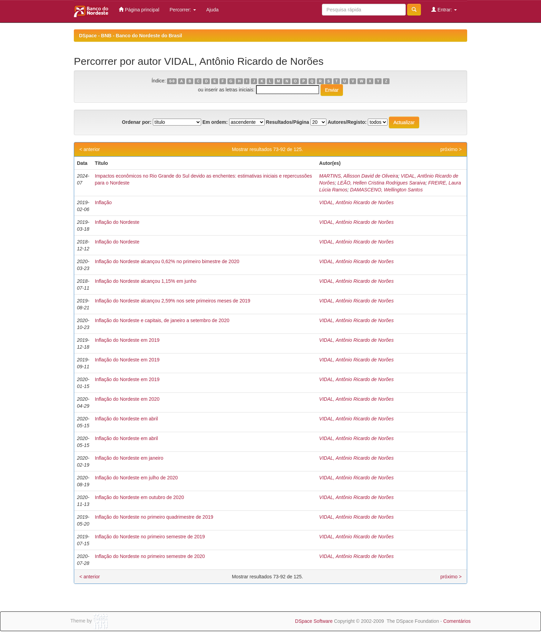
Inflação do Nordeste (117, 222)
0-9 (172, 81)
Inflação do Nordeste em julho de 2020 (136, 477)
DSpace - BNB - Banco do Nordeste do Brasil (130, 35)
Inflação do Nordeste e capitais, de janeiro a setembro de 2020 (162, 320)
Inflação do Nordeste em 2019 (127, 340)
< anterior (89, 149)
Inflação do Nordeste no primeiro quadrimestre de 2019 (154, 517)
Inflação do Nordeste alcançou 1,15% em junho (145, 281)
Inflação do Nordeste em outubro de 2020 (139, 497)
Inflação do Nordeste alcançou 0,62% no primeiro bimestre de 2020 (167, 261)
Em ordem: (215, 122)
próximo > (451, 149)
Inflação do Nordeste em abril (126, 418)
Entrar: (444, 9)
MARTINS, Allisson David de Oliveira (358, 176)
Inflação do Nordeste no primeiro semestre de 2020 (150, 556)
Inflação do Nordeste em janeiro (129, 458)
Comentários (457, 621)
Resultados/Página (287, 122)
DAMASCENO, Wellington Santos (386, 189)
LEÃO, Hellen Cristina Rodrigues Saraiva (381, 183)
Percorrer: (183, 9)
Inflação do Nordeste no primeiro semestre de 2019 (150, 536)
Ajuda (212, 9)
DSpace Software (314, 621)
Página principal (139, 9)
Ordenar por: (136, 122)
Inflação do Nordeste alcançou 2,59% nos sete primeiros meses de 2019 (172, 300)
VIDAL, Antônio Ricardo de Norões (356, 202)
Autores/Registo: (347, 122)
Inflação (103, 202)
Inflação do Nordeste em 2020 (127, 399)
